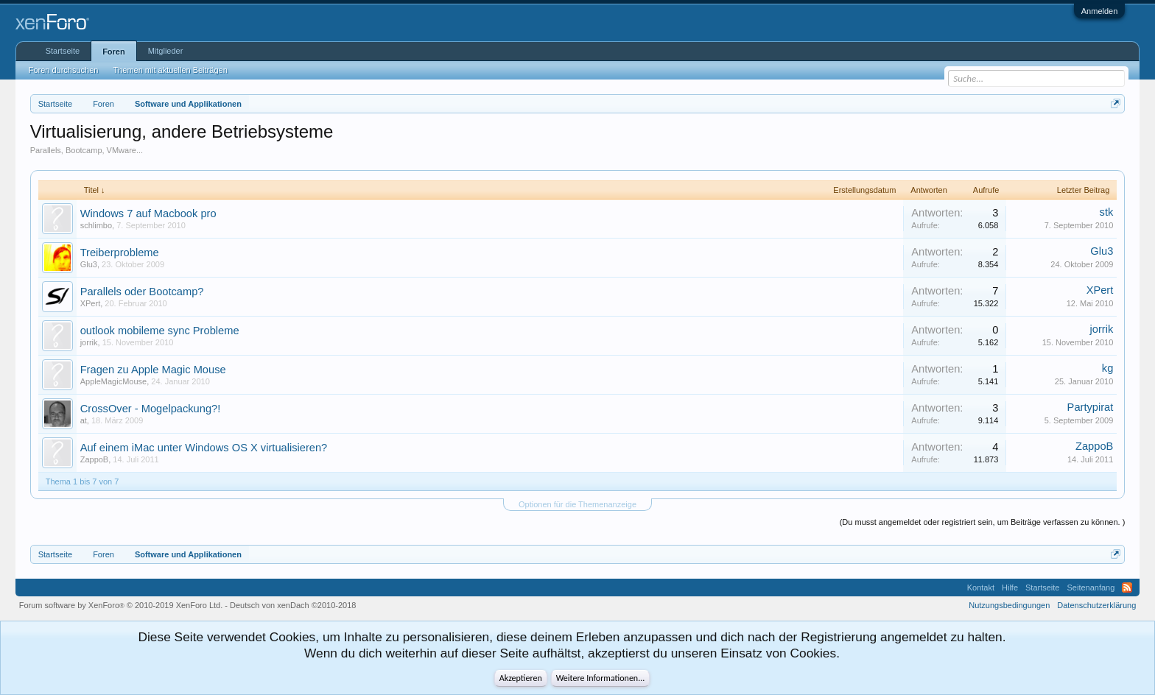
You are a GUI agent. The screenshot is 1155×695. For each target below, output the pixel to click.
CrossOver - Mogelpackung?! (150, 408)
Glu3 (88, 264)
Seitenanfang (1090, 587)
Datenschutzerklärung (1096, 605)
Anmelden (1099, 11)
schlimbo (96, 225)
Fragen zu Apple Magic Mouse (153, 369)
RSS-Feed (1127, 587)
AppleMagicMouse (113, 381)
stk (1107, 212)
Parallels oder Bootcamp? (142, 291)
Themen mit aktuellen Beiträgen (170, 70)
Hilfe (1010, 587)
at (83, 420)
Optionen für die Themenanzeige (577, 504)
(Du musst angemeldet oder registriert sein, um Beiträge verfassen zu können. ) (983, 522)
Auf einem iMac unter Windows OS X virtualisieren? (204, 448)
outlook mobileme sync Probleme (159, 330)
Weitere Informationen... (600, 678)
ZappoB (94, 459)
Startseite (63, 50)
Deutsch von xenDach (293, 605)
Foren (113, 51)
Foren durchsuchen (64, 70)
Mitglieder (165, 50)
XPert (90, 303)
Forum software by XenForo (121, 605)
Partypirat (1090, 407)
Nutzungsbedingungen (1009, 605)
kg (1107, 368)
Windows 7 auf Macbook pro (148, 213)
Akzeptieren (520, 678)
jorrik (89, 342)
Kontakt (980, 587)
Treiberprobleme (119, 252)
